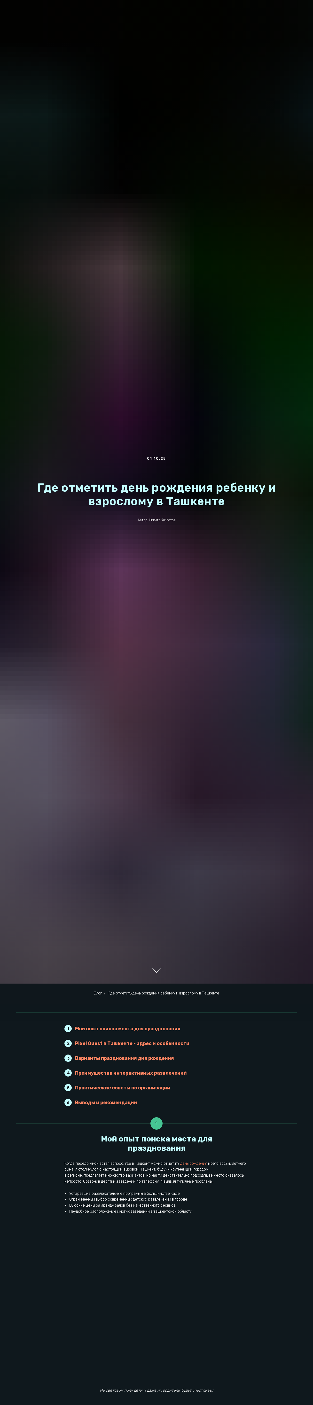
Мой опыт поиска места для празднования (127, 1029)
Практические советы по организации (122, 1088)
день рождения (193, 1163)
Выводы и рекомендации (106, 1102)
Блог (98, 993)
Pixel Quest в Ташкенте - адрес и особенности (132, 1043)
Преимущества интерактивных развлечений (131, 1073)
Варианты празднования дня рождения (124, 1058)
